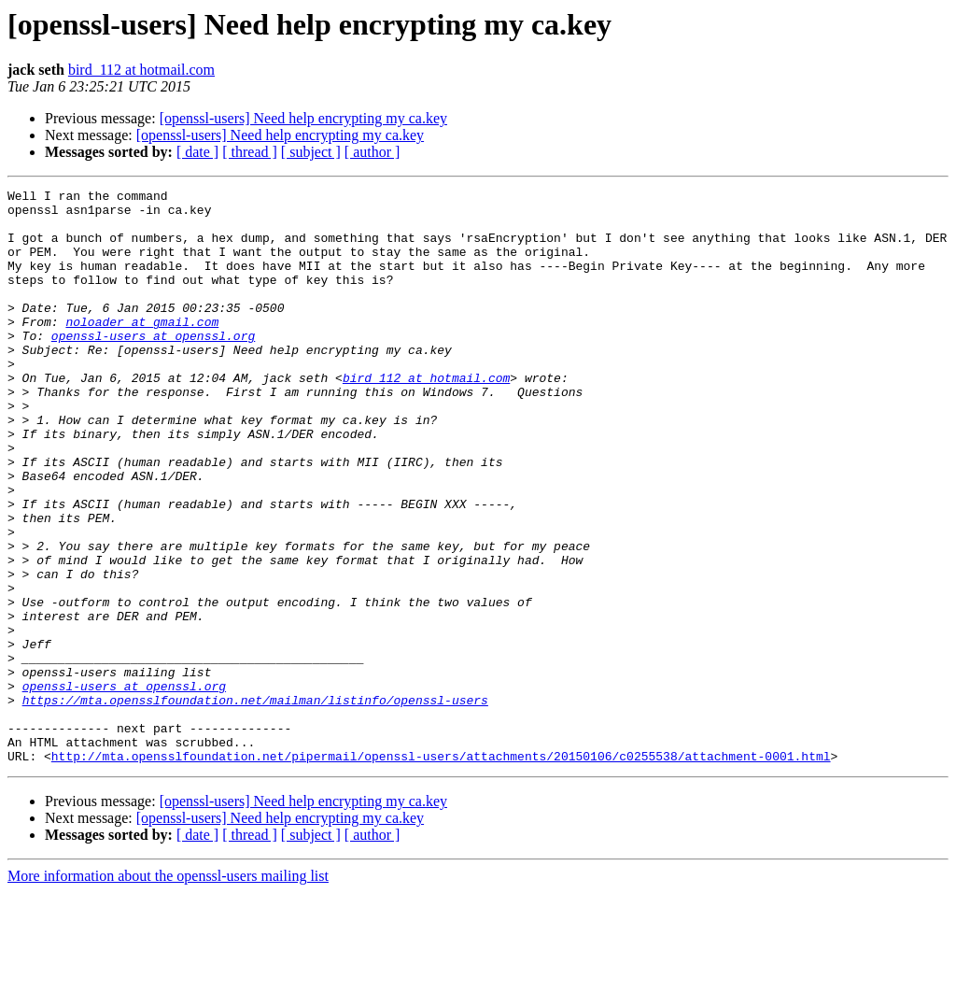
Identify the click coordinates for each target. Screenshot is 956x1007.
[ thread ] (249, 152)
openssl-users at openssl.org (153, 366)
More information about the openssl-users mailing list (168, 991)
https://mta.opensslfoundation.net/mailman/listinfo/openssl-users (255, 803)
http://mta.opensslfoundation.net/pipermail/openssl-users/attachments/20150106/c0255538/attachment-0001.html (441, 870)
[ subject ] (311, 152)
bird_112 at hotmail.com (141, 70)
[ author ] (372, 152)
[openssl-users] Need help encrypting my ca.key (303, 118)
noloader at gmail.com (141, 349)
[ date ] (197, 152)
